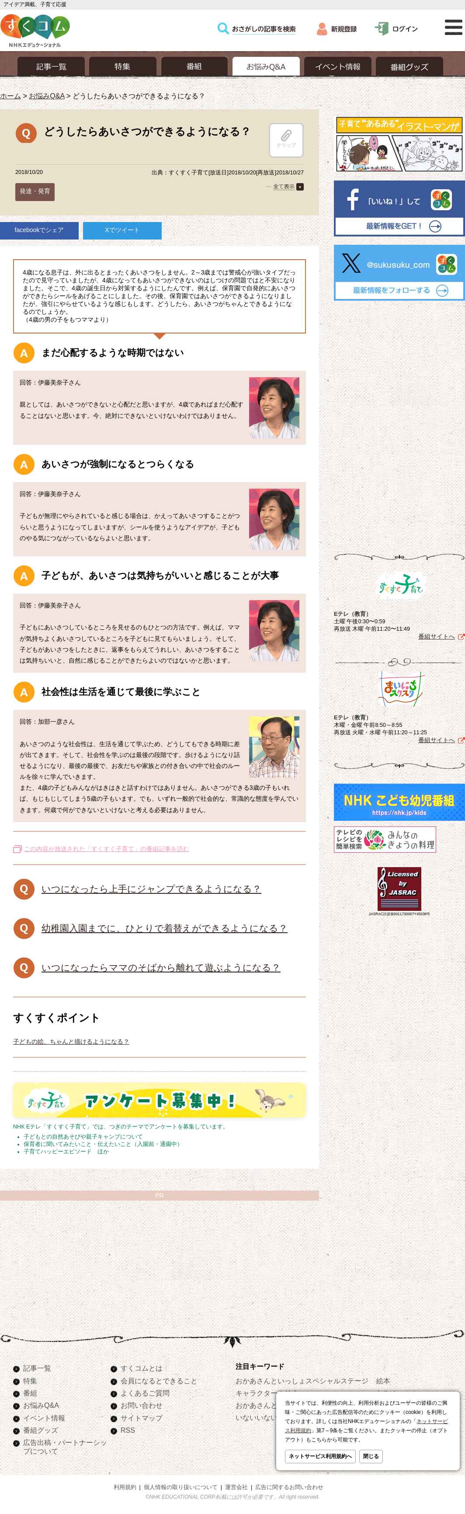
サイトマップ (142, 1418)
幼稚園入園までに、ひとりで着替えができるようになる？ (165, 928)
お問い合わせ (142, 1405)
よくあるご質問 (145, 1393)
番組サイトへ (436, 636)
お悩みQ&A (46, 96)
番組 (30, 1393)
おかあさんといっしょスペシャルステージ (302, 1381)
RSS (128, 1430)
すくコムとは (142, 1368)
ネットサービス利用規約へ (320, 1456)
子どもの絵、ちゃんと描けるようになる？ (71, 1041)
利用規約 (125, 1487)
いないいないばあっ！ (270, 1417)
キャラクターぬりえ (267, 1393)
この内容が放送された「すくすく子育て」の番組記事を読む (106, 848)
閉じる (371, 1456)
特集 (30, 1381)
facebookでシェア (39, 229)
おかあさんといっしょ (270, 1405)
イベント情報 (44, 1418)
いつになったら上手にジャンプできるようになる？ (151, 889)
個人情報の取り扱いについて (181, 1487)
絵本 (383, 1381)
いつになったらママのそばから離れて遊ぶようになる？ (161, 967)
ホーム (10, 96)
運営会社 (236, 1487)
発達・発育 (35, 191)
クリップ (286, 138)
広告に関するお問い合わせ (289, 1487)
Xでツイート (122, 229)
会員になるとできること (159, 1381)
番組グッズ (40, 1430)
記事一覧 (37, 1368)
